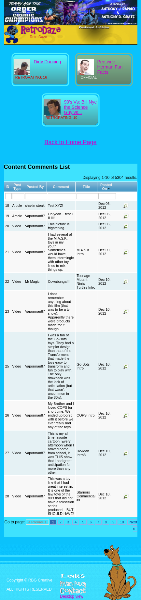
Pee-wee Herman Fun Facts (110, 67)
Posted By (35, 187)
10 (122, 522)
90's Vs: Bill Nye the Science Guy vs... (80, 107)
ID (7, 187)
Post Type (17, 187)
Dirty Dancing (47, 61)
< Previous (37, 522)
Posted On (106, 187)
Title (86, 187)
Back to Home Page (71, 142)
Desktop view (71, 596)
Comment (61, 187)
